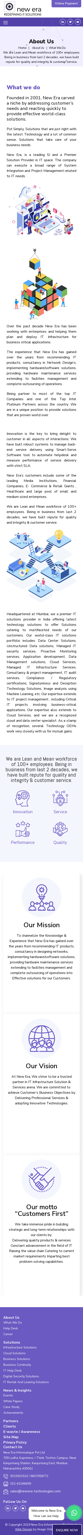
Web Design (23, 1529)
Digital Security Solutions (21, 1376)
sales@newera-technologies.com (35, 1491)
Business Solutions (16, 1359)
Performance (23, 832)
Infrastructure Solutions (20, 1347)
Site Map (11, 1437)
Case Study (11, 1407)
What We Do (12, 1322)
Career (8, 1334)
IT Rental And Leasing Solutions (26, 1382)
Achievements (13, 1413)
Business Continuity (17, 1365)
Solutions (11, 1342)
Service (60, 801)
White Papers (13, 1401)
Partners (10, 1421)
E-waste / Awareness (21, 1431)
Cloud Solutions (14, 1353)
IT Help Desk (12, 1370)
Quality (60, 832)
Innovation (23, 801)
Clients (9, 1426)
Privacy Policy (15, 1442)
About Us (11, 1317)
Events (8, 1395)
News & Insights (17, 1390)
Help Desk (10, 1328)
